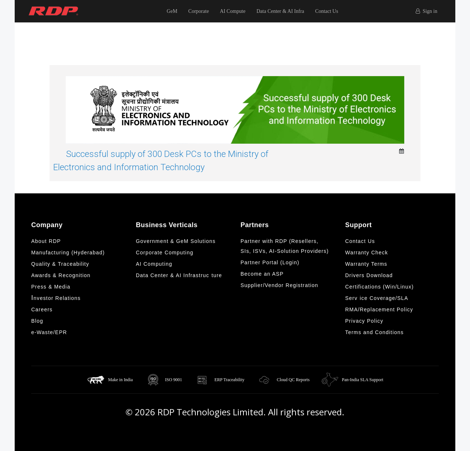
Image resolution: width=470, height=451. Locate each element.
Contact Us (326, 11)
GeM (172, 11)
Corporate (198, 11)
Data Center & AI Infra (280, 11)
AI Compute (233, 11)
